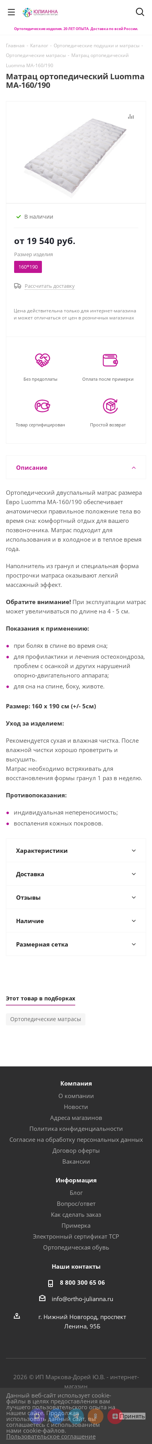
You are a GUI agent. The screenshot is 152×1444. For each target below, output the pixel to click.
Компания (76, 1083)
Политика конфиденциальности (76, 1128)
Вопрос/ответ (76, 1203)
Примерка (76, 1225)
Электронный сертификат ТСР (76, 1236)
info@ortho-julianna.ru (82, 1299)
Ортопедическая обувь (76, 1247)
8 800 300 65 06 (82, 1282)
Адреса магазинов (76, 1117)
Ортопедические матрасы (45, 1019)
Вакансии (76, 1161)
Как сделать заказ (76, 1214)
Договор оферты (76, 1150)
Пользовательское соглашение (51, 1436)
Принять (132, 1416)
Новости (76, 1107)
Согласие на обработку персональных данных (76, 1139)
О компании (76, 1096)
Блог (76, 1192)
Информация (76, 1180)
